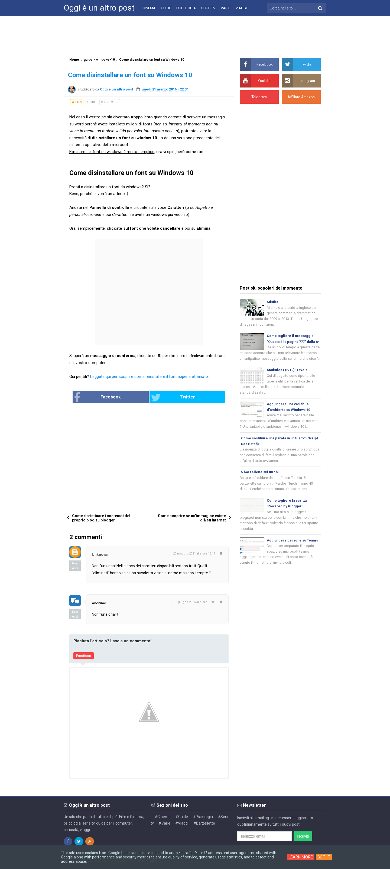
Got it (324, 857)
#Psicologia (203, 817)
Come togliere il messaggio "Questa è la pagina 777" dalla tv (292, 342)
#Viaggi (181, 823)
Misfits (272, 302)
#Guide (182, 817)
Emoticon (83, 656)
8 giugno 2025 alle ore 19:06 (195, 602)
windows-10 (109, 101)
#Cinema (163, 817)
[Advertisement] (195, 34)
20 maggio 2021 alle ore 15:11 (194, 554)
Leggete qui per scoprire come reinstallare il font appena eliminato (149, 376)
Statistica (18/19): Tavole (287, 377)
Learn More (300, 857)
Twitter (167, 397)
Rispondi (75, 566)
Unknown (100, 555)
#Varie (164, 823)
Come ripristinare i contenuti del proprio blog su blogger (101, 518)
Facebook (115, 397)
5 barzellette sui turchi (260, 480)
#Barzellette (204, 823)
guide (91, 101)
